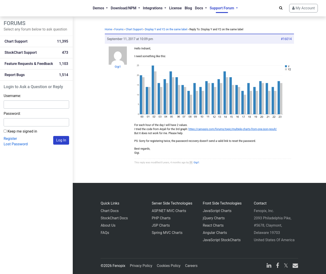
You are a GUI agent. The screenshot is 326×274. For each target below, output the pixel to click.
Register (10, 138)
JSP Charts (161, 225)
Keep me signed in (22, 131)
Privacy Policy (141, 266)
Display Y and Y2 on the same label (166, 29)
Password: (12, 113)
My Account (303, 8)
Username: (12, 96)
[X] (286, 266)
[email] (294, 266)
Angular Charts (215, 232)
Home (108, 29)
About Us (108, 225)
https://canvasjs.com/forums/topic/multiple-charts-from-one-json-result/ (232, 129)
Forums (119, 29)
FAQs (105, 232)
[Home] (21, 8)
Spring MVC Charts (167, 232)
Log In (61, 140)
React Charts (213, 225)
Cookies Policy (169, 266)
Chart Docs (110, 211)
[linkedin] (269, 266)
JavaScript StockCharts (222, 240)
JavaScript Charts (217, 211)
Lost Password (16, 144)
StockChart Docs (114, 218)
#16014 (286, 39)
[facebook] (277, 266)
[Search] (281, 8)
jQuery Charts (214, 218)
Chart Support (134, 29)
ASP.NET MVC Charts (169, 211)
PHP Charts (161, 218)
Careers (191, 266)
